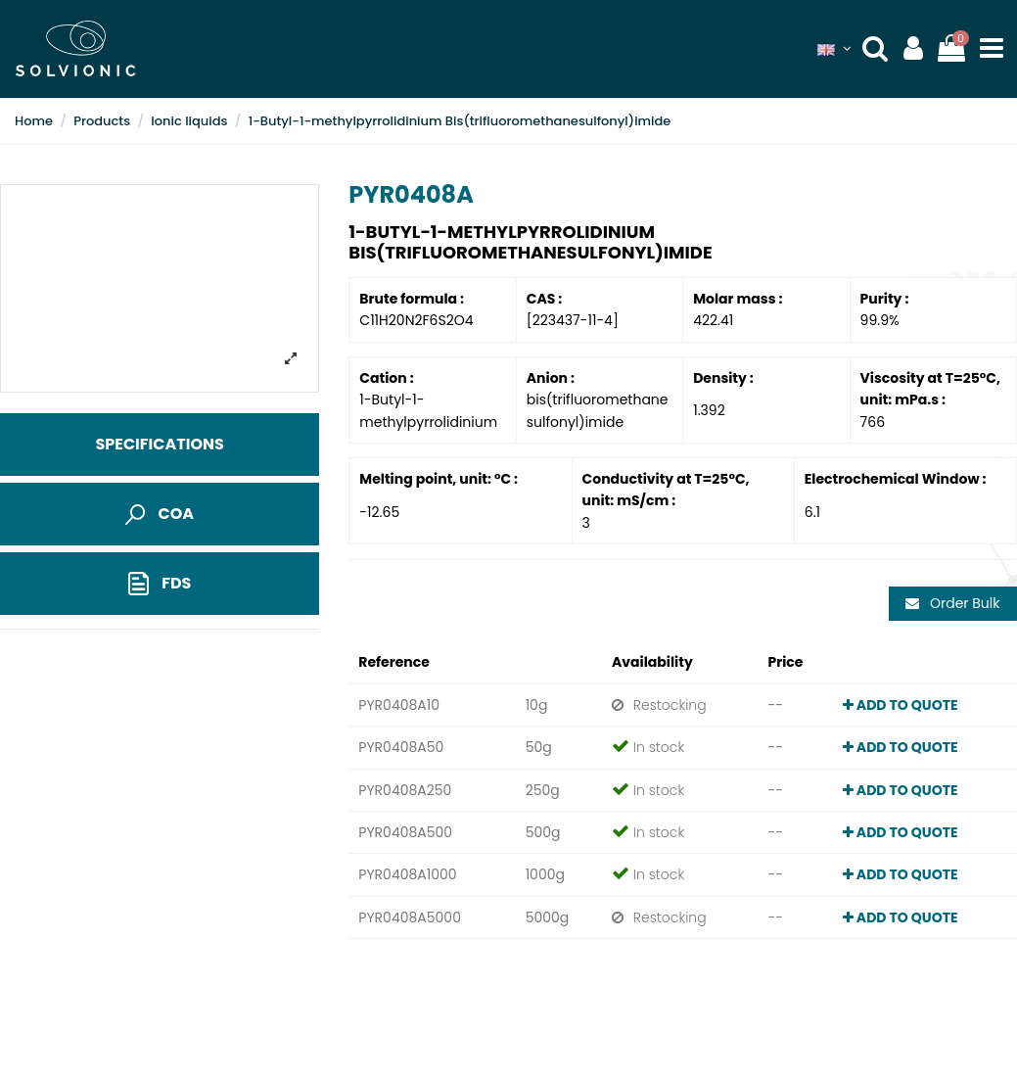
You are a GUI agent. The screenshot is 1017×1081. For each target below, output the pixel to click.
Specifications (159, 444)
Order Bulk (952, 603)
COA (159, 513)
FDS (160, 584)
